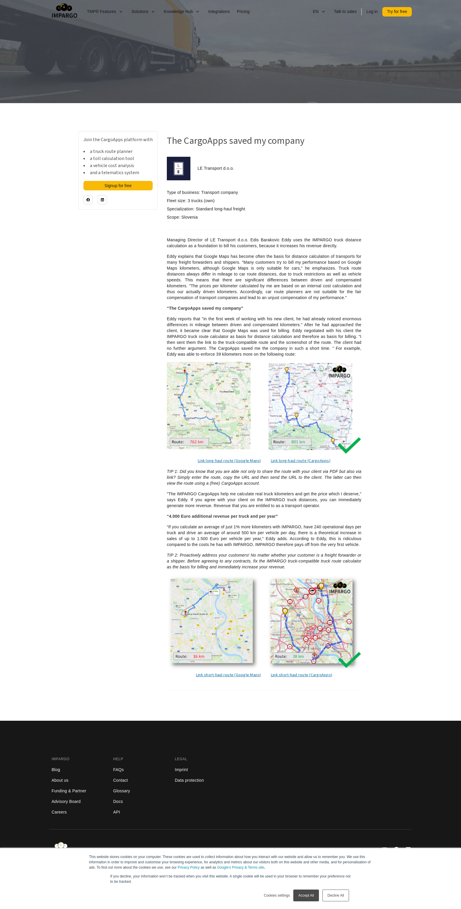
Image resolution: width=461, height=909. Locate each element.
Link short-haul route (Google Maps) (228, 675)
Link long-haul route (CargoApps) (300, 461)
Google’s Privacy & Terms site (240, 867)
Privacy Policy (189, 867)
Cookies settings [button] (277, 895)
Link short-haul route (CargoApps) (301, 675)
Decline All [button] (335, 895)
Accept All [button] (306, 895)
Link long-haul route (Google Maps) (229, 461)
